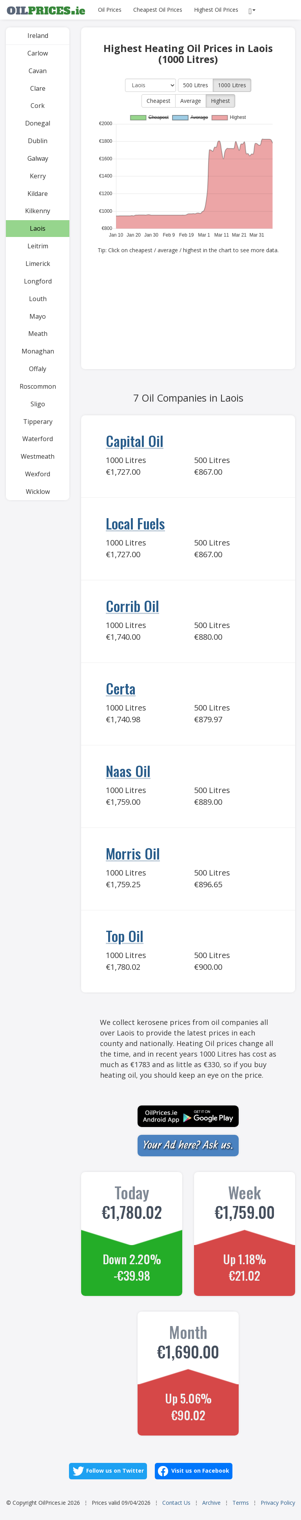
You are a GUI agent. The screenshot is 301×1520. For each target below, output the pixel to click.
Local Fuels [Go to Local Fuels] (135, 523)
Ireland (37, 35)
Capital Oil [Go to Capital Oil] (134, 440)
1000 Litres (232, 85)
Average (190, 100)
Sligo (38, 404)
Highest (220, 100)
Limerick (37, 263)
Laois (37, 228)
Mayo (37, 316)
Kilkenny (37, 210)
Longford (38, 281)
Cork (38, 105)
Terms (240, 1502)
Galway (37, 158)
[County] (150, 85)
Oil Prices (109, 9)
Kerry (38, 176)
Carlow (37, 53)
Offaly (37, 368)
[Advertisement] (188, 314)
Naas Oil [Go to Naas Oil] (128, 770)
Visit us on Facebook (193, 1471)
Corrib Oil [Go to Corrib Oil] (132, 605)
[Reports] (252, 10)
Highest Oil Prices (216, 9)
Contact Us (176, 1502)
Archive (211, 1502)
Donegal (37, 123)
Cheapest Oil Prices (157, 9)
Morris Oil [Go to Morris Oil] (133, 853)
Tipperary (38, 421)
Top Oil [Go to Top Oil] (124, 935)
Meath (37, 333)
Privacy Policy (278, 1502)
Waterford (37, 438)
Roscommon (38, 386)
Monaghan (38, 351)
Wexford (37, 474)
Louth (38, 298)
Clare (37, 88)
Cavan (38, 70)
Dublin (37, 140)
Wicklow (38, 491)
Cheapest (158, 100)
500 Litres (195, 85)
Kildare (37, 193)
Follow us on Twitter (108, 1471)
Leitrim (37, 246)
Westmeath (37, 456)
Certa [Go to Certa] (121, 688)
